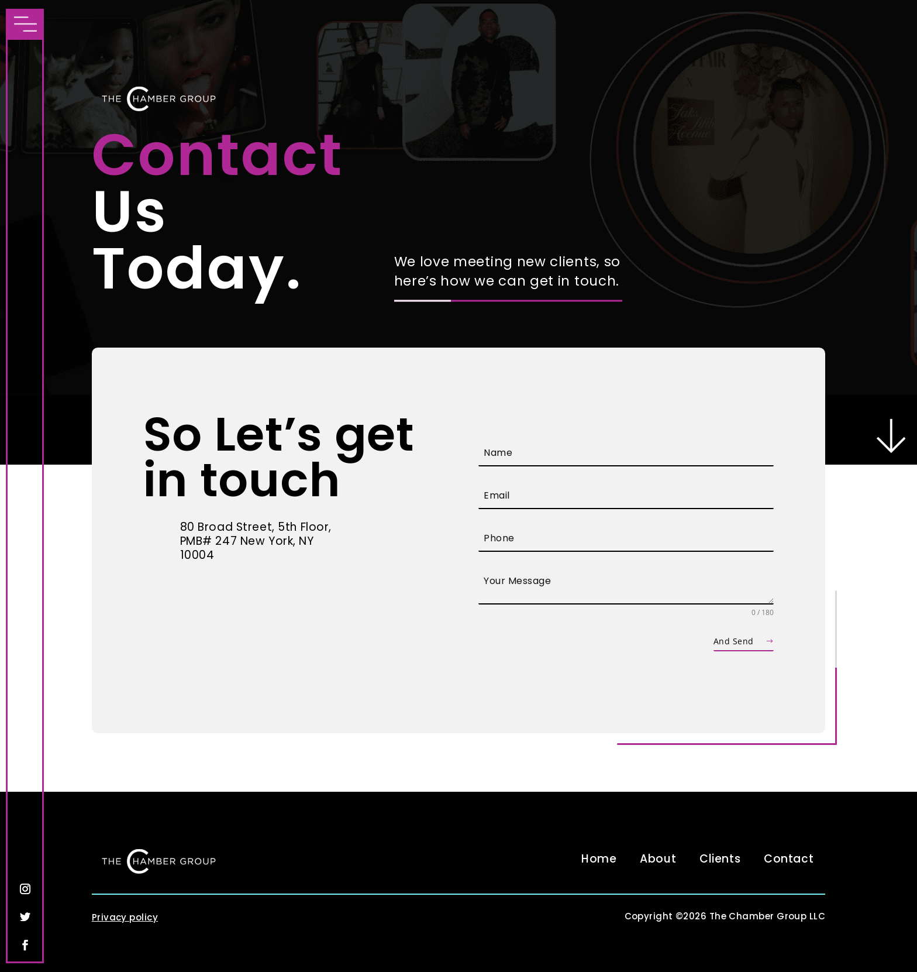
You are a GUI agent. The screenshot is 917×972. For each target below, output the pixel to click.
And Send (733, 641)
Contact (788, 859)
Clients (719, 859)
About (658, 859)
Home (598, 859)
